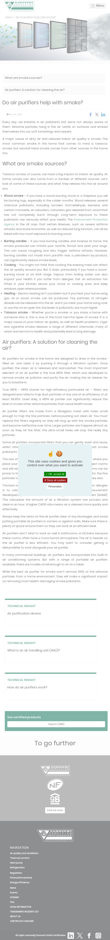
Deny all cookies (55, 480)
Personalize (55, 486)
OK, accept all (55, 474)
